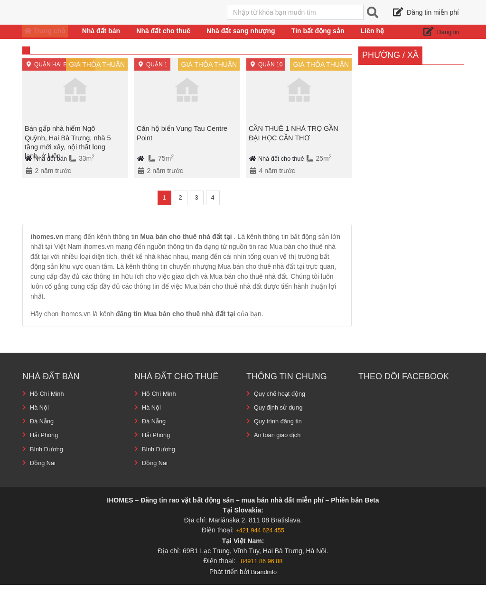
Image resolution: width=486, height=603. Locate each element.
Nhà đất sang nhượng (241, 40)
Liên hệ (381, 40)
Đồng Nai (44, 480)
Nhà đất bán (103, 40)
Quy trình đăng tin (280, 439)
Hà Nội (40, 425)
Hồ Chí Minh (48, 412)
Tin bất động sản (324, 40)
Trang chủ (43, 40)
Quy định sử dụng (281, 425)
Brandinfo (264, 590)
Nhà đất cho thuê (168, 40)
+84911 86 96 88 (260, 579)
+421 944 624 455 (260, 548)
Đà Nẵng (43, 439)
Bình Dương (48, 467)
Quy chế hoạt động (282, 412)
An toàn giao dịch (280, 453)
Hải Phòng (45, 453)
